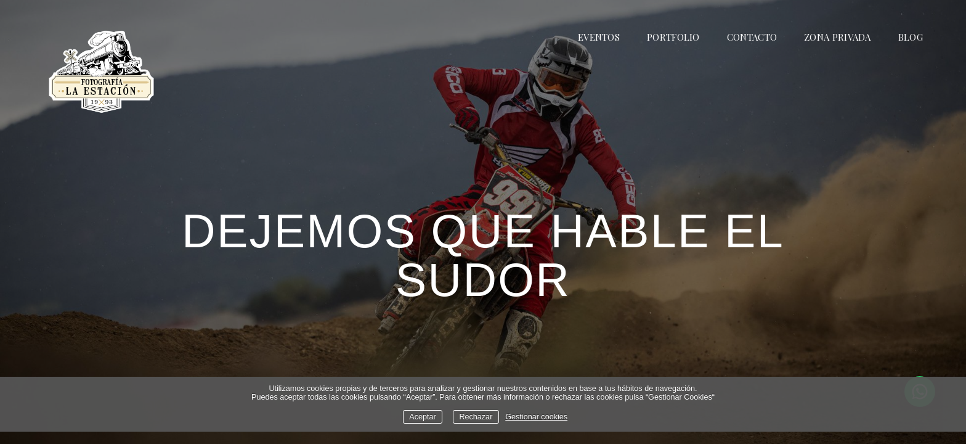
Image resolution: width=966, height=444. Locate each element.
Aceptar (422, 417)
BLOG (910, 37)
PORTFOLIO (673, 37)
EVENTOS (599, 37)
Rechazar (475, 417)
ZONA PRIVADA (837, 37)
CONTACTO (752, 37)
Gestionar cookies (536, 417)
